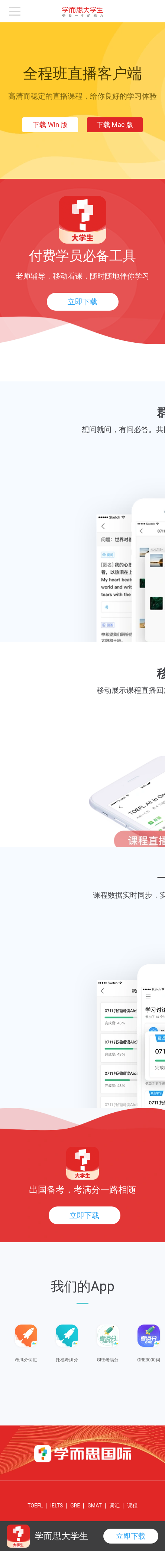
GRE (75, 1506)
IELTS (56, 1506)
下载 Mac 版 (115, 125)
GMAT (94, 1506)
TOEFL (35, 1506)
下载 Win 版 (50, 125)
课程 (132, 1506)
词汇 (114, 1506)
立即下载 (82, 301)
